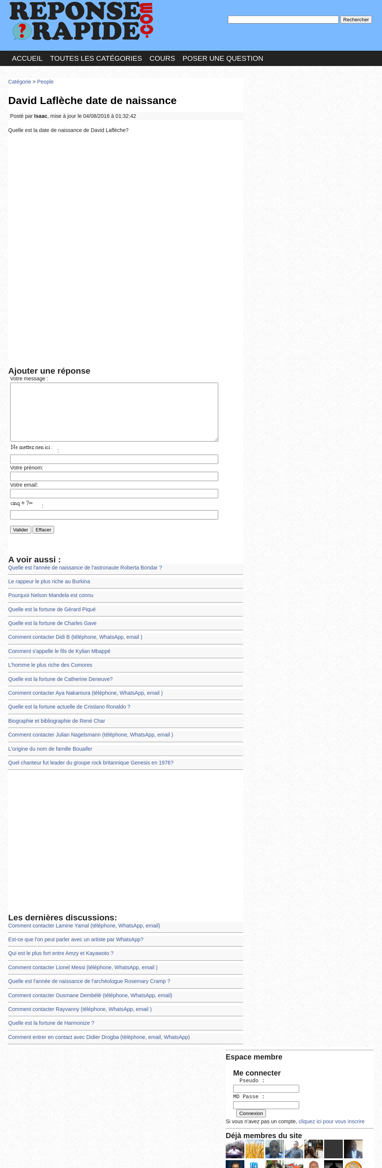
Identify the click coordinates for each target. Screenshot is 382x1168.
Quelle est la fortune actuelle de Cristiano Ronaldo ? (67, 709)
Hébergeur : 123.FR (171, 1155)
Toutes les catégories (96, 57)
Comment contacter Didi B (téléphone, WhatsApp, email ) (73, 641)
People (44, 80)
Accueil (27, 57)
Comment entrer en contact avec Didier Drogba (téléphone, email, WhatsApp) (96, 1034)
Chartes (23, 1155)
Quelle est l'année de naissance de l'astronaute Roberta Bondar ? (82, 574)
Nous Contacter (68, 1155)
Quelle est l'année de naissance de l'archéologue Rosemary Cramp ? (87, 980)
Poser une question (222, 57)
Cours (162, 57)
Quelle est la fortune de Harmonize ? (50, 1020)
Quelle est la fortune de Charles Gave (51, 628)
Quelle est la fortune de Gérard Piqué (50, 614)
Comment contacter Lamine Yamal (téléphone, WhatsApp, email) (82, 926)
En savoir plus (185, 1142)
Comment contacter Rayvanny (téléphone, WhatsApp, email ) (78, 1007)
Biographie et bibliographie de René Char (55, 723)
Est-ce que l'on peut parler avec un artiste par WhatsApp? (74, 939)
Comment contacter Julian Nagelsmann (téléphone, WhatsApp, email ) (88, 736)
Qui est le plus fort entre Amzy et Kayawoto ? (59, 953)
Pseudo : (268, 109)
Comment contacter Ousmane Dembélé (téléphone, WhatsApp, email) (87, 993)
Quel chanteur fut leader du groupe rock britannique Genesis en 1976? (88, 763)
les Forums (117, 1155)
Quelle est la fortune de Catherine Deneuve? (59, 682)
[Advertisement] (125, 191)
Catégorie (19, 80)
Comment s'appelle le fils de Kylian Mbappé (57, 655)
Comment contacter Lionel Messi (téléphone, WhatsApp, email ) (80, 966)
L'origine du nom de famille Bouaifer (49, 750)
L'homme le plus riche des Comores (49, 668)
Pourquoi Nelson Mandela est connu (49, 600)
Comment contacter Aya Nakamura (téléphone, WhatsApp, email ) (83, 695)
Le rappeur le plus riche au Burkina (48, 587)
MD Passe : (268, 125)
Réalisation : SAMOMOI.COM (248, 1155)
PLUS (303, 1155)
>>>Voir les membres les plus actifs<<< (293, 258)
